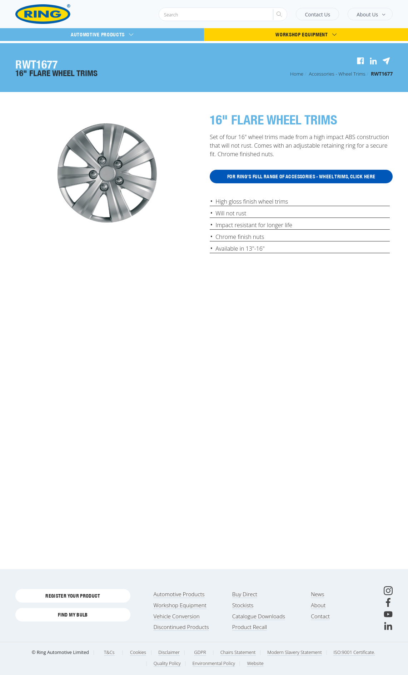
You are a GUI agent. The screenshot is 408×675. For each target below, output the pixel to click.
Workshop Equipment (306, 34)
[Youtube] (388, 614)
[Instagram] (388, 590)
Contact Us (317, 14)
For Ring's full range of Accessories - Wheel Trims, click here (301, 177)
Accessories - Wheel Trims (337, 73)
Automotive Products (102, 34)
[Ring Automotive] (60, 14)
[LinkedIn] (388, 626)
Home (296, 73)
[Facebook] (388, 602)
